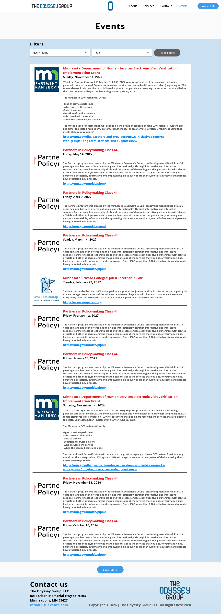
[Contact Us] (208, 6)
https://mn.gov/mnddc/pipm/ (84, 183)
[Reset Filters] (167, 52)
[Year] (122, 52)
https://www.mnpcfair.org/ (82, 302)
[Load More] (110, 569)
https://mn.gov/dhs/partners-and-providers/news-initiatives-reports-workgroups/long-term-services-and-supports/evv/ (114, 139)
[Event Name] (60, 52)
